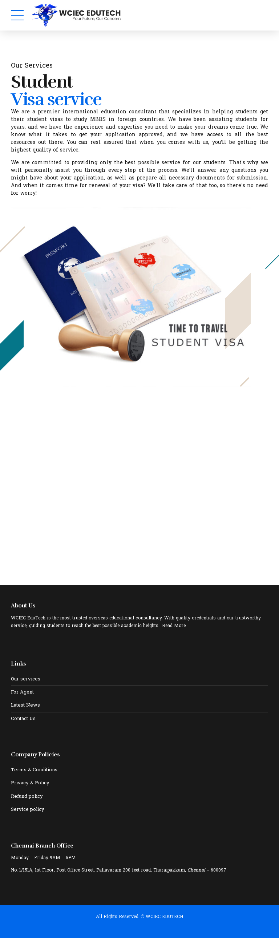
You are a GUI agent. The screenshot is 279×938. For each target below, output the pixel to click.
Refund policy (27, 797)
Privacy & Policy (30, 783)
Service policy (27, 810)
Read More (174, 626)
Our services (25, 679)
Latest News (25, 705)
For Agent (22, 692)
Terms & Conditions (34, 770)
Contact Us (23, 719)
